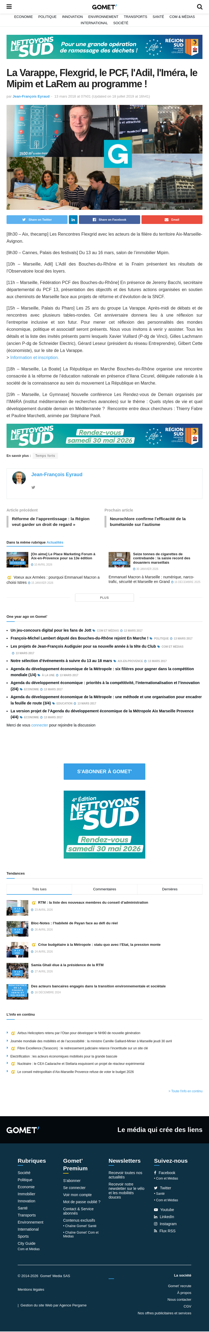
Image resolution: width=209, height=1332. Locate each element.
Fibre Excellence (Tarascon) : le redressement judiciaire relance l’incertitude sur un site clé (79, 1049)
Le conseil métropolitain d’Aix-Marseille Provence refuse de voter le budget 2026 (72, 1072)
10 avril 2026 (41, 565)
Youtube (164, 1210)
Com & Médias (182, 17)
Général (119, 564)
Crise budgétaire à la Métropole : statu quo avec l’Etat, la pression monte (96, 945)
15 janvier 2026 (40, 583)
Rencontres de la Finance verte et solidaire (18, 991)
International (94, 23)
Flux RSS (165, 1232)
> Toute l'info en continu (185, 1092)
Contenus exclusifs (79, 1221)
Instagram (165, 1224)
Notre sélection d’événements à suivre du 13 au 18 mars (61, 661)
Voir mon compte (77, 1195)
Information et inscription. (35, 357)
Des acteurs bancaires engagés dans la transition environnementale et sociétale (98, 987)
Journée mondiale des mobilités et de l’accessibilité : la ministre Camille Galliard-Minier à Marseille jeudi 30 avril (91, 1042)
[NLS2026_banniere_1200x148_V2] (104, 46)
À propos (184, 1293)
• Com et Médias (166, 1179)
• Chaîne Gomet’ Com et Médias (81, 1235)
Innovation (72, 17)
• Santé (159, 1194)
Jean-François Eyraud (31, 96)
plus (104, 598)
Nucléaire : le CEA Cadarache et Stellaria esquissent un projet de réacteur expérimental (77, 1064)
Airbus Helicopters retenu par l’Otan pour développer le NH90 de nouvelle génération (75, 1034)
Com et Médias (29, 1250)
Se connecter (74, 1188)
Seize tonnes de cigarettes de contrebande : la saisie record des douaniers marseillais (161, 559)
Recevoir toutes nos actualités (125, 1175)
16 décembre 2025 (185, 582)
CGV (187, 1307)
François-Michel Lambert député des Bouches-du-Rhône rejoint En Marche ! (79, 639)
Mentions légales (31, 1290)
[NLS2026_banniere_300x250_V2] (104, 825)
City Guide (26, 1244)
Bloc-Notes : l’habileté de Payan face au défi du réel (74, 924)
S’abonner (72, 1181)
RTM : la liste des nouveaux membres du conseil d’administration (89, 903)
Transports (135, 17)
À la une (17, 910)
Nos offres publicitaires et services (164, 1314)
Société (120, 23)
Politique (47, 17)
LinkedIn (164, 1217)
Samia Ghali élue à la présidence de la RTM (67, 966)
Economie (23, 17)
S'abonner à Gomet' (104, 772)
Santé (158, 17)
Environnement (103, 17)
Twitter (162, 1189)
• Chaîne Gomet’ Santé (80, 1226)
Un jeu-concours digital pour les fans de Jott (51, 631)
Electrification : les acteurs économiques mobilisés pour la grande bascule (63, 1057)
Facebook (164, 1173)
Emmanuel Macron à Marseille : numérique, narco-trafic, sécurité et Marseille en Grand (151, 580)
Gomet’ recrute (180, 1286)
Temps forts (45, 456)
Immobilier (26, 1195)
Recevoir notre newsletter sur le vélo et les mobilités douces (127, 1191)
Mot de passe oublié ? (81, 1202)
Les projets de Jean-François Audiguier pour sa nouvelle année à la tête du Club (83, 647)
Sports (23, 1237)
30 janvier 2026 (145, 569)
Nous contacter (179, 1300)
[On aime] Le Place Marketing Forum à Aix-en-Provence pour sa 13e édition (63, 557)
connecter (39, 725)
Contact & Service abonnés (78, 1211)
